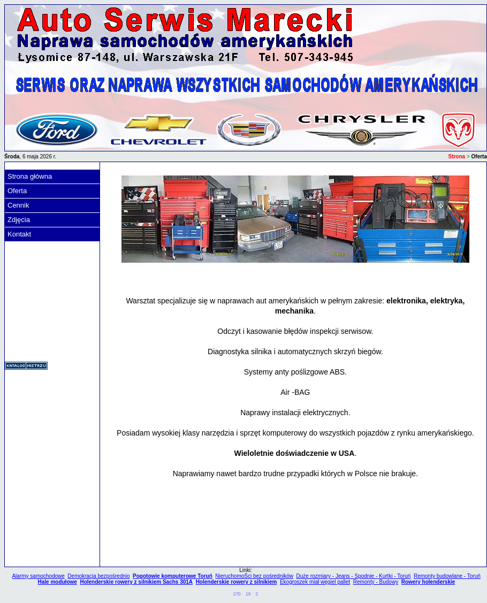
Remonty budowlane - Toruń (447, 576)
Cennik (18, 205)
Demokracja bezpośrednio (98, 576)
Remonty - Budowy (375, 582)
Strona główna (29, 176)
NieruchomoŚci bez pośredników (254, 576)
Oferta (17, 191)
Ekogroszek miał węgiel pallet (315, 582)
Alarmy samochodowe (38, 576)
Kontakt (19, 234)
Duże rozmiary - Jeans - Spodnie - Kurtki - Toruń (353, 576)
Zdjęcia (18, 220)
